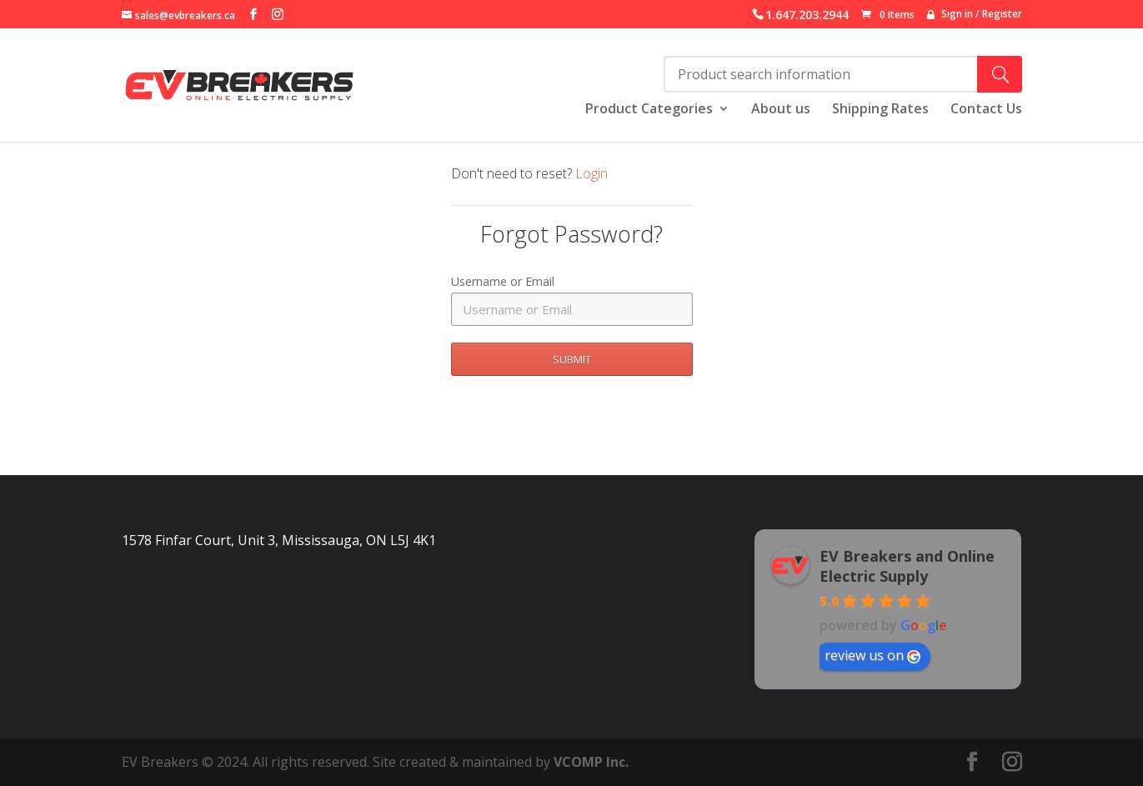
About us (780, 110)
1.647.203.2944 (807, 15)
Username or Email (502, 281)
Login (591, 173)
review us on (872, 655)
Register (1002, 14)
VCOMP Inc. (591, 762)
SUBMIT (572, 359)
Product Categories (649, 110)
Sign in (957, 14)
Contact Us (986, 110)
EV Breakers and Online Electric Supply (907, 566)
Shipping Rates (880, 110)
